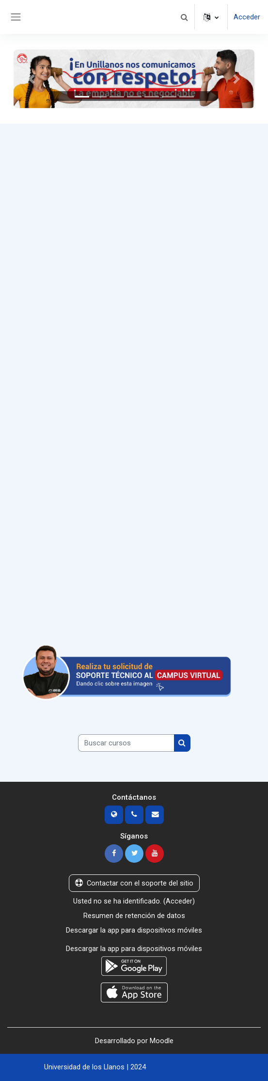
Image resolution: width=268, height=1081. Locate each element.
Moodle (161, 1040)
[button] (184, 17)
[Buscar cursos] (126, 743)
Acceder (247, 17)
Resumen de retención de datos (134, 915)
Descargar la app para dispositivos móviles (134, 930)
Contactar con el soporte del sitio (134, 883)
